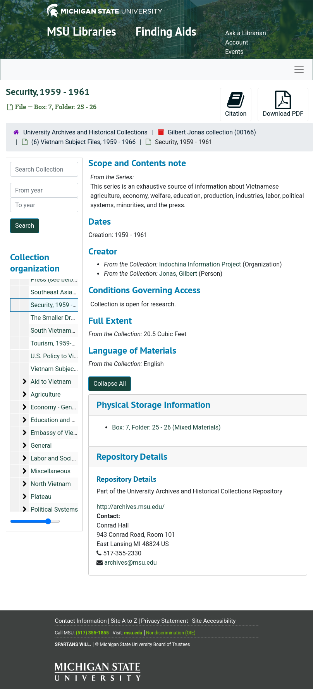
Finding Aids (166, 31)
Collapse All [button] (109, 383)
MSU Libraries (81, 31)
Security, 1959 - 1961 (59, 305)
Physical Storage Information (153, 405)
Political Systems (54, 509)
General (41, 445)
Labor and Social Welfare (65, 458)
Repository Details (131, 456)
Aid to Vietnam (51, 381)
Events (234, 51)
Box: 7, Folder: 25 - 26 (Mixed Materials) (166, 427)
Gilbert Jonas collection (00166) (212, 132)
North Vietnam (51, 484)
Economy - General (56, 407)
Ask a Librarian (245, 33)
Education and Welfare (62, 420)
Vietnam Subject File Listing (69, 369)
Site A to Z (123, 620)
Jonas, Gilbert (178, 273)
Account (236, 42)
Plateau (41, 496)
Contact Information (81, 620)
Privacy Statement (164, 620)
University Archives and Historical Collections (85, 132)
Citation (235, 104)
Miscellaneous (51, 471)
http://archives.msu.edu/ (130, 506)
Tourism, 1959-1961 (58, 343)
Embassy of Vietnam (59, 432)
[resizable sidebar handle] (35, 521)
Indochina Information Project (200, 264)
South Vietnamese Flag (62, 330)
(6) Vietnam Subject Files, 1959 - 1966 (83, 142)
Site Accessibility (214, 620)
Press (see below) (55, 279)
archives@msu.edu (130, 562)
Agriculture (46, 394)
